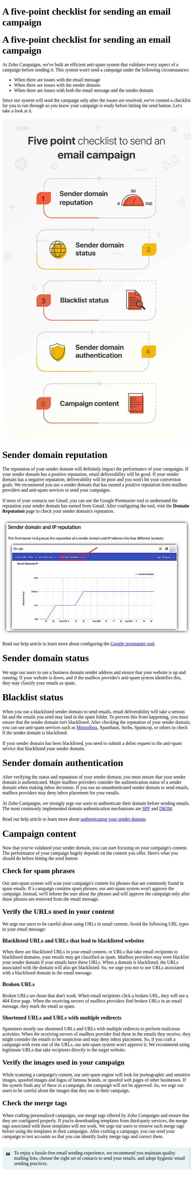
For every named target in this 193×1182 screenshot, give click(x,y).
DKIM (165, 808)
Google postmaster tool (132, 643)
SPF (146, 808)
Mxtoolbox (87, 727)
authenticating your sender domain (113, 819)
